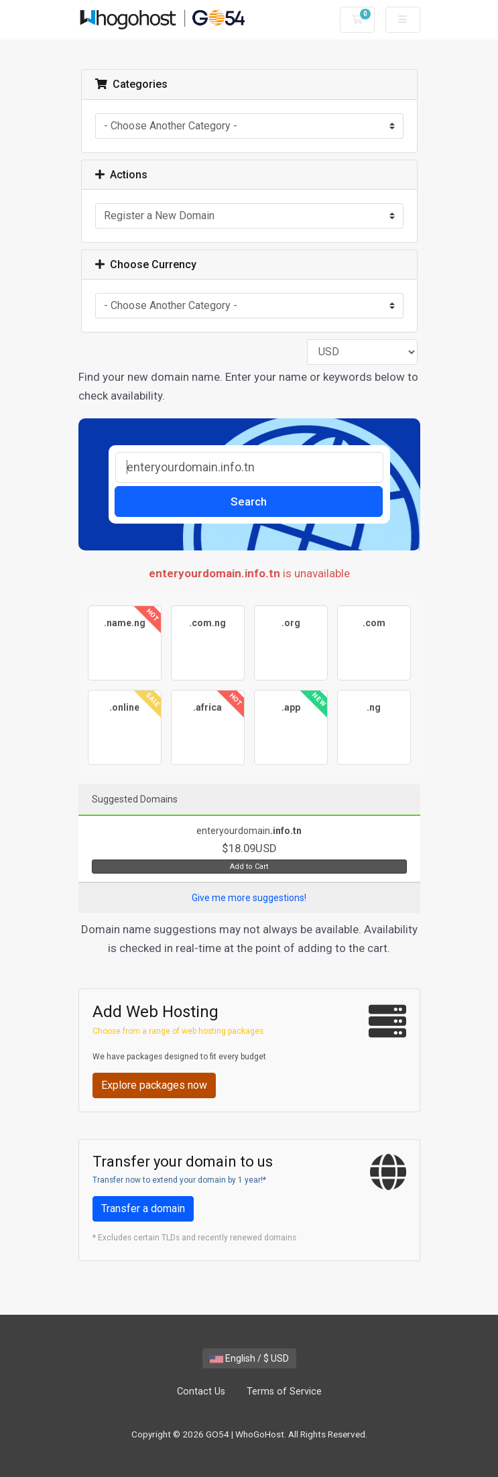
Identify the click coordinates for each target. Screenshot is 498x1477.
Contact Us (201, 1391)
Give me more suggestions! (249, 897)
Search (249, 501)
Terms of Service (284, 1391)
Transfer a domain (143, 1208)
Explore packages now (154, 1085)
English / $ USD (249, 1358)
